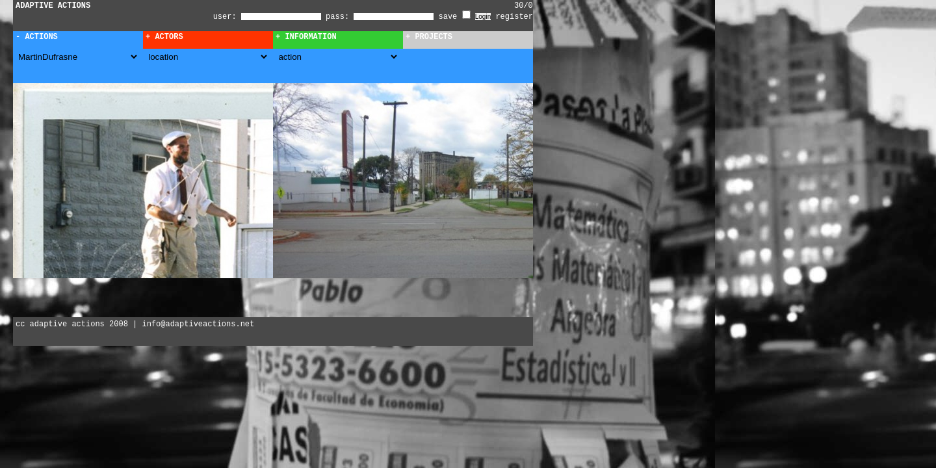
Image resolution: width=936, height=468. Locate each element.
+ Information (306, 37)
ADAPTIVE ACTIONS (53, 5)
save (455, 16)
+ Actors (164, 37)
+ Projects (429, 37)
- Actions (37, 37)
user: (227, 16)
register (514, 16)
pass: (337, 16)
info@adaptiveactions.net (198, 324)
